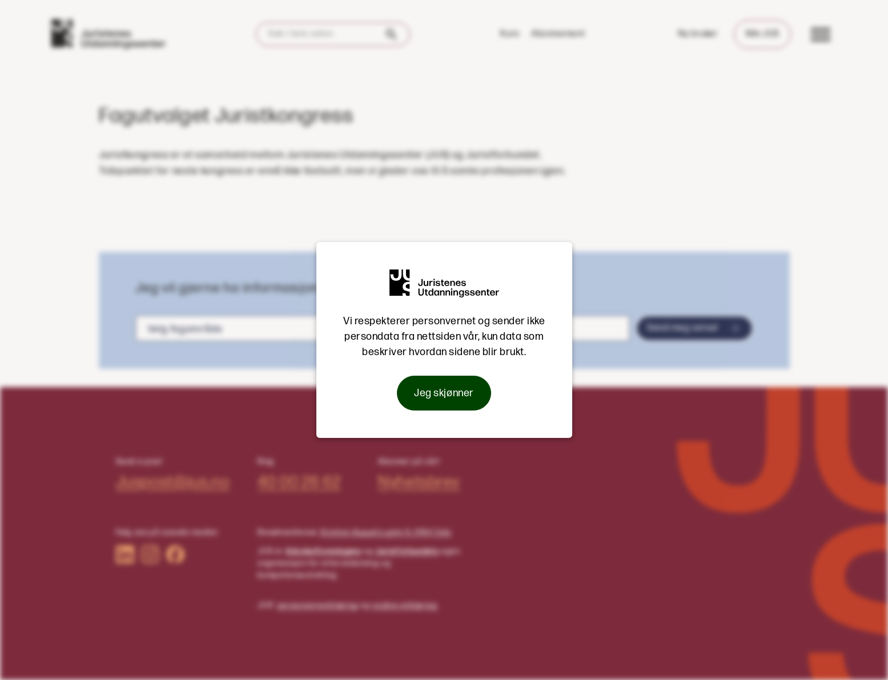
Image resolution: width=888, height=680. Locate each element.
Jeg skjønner (443, 393)
